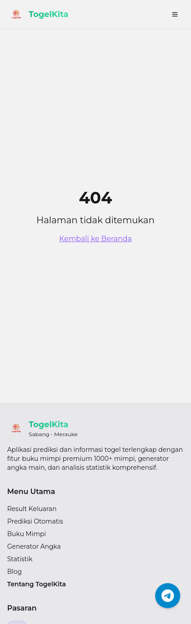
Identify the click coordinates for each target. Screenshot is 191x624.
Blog (14, 572)
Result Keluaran (31, 509)
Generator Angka (34, 546)
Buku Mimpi (26, 534)
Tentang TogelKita (36, 584)
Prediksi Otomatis (35, 521)
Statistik (19, 559)
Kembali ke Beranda (95, 238)
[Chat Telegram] (167, 595)
